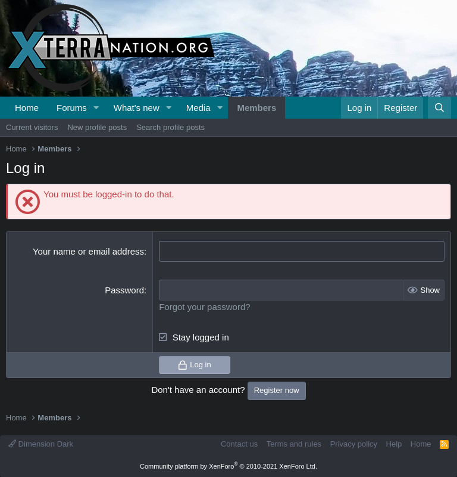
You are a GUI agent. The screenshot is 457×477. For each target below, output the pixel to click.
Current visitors (32, 127)
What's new (136, 108)
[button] (96, 108)
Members (256, 108)
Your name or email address (88, 251)
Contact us (239, 443)
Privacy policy (353, 443)
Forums (72, 108)
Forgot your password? (204, 307)
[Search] (439, 108)
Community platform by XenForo (228, 466)
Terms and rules (294, 443)
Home (27, 108)
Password (124, 290)
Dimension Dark (40, 443)
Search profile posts (170, 127)
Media (198, 108)
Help (394, 443)
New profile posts (97, 127)
